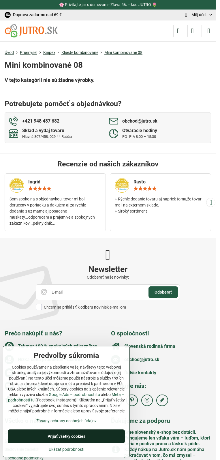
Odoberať (163, 292)
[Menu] (209, 31)
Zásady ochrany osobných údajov (66, 420)
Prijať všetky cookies (66, 436)
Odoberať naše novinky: (108, 277)
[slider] (39, 188)
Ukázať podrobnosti (66, 449)
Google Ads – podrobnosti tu (74, 394)
